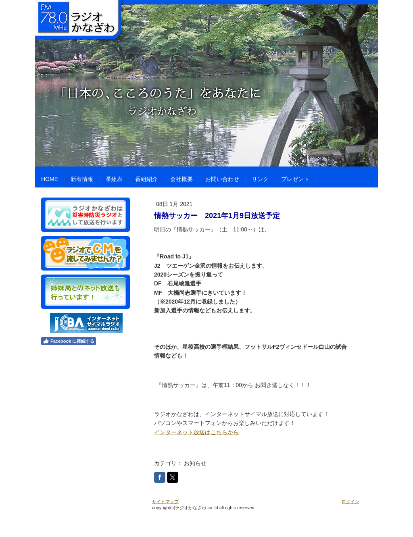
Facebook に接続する (68, 341)
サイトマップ (165, 501)
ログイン (350, 501)
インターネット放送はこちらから (196, 432)
